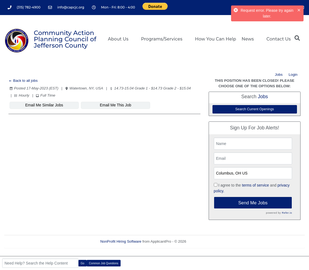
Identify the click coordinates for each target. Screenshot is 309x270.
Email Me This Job (108, 105)
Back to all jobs (23, 81)
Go (82, 263)
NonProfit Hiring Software (120, 241)
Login (293, 74)
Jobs (278, 74)
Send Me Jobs (252, 202)
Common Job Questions (103, 263)
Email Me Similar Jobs (41, 105)
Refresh (202, 241)
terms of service (255, 185)
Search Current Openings (254, 109)
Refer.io (287, 212)
